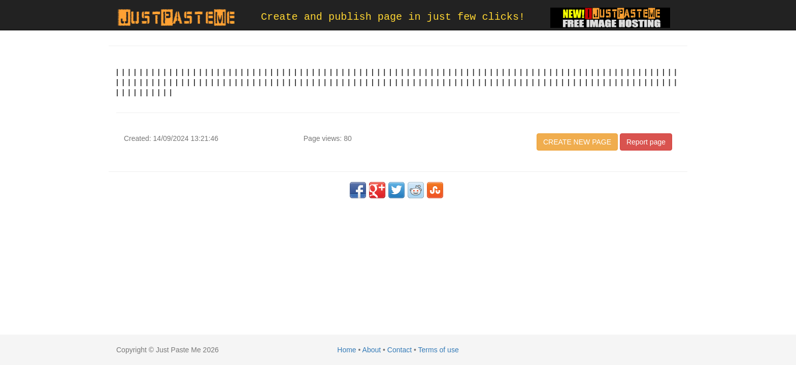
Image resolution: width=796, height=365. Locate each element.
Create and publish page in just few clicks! (393, 17)
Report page (646, 142)
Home (346, 350)
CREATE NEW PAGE (577, 142)
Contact (399, 350)
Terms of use (438, 350)
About (371, 350)
